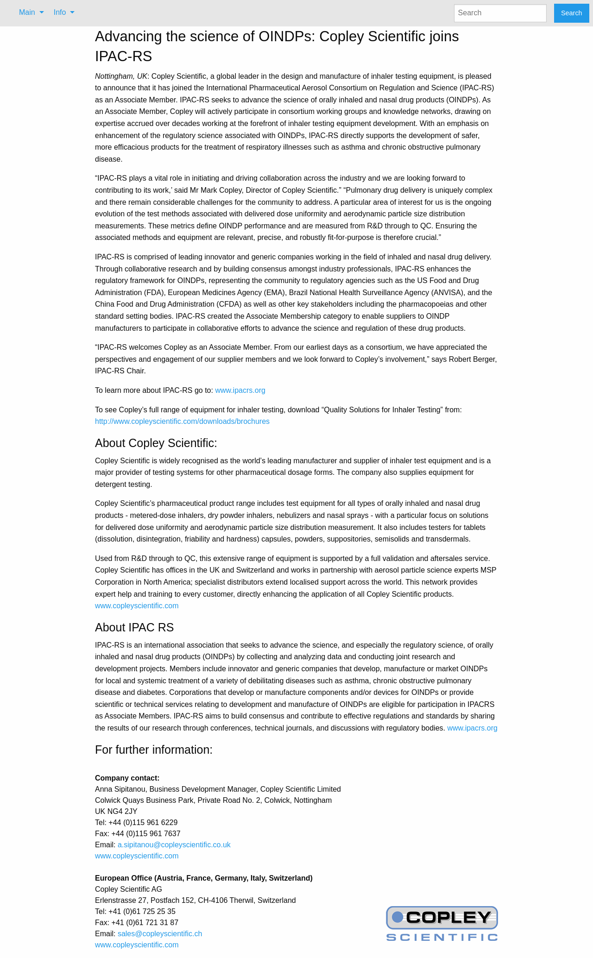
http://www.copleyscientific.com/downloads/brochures (182, 421)
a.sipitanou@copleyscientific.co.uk (174, 845)
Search (571, 13)
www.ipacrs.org (240, 390)
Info (60, 12)
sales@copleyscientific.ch (160, 934)
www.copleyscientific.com (137, 606)
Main (27, 12)
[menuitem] (29, 12)
